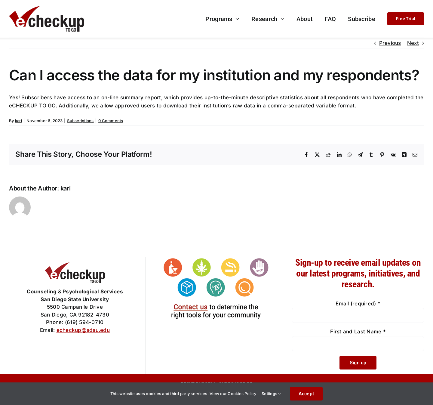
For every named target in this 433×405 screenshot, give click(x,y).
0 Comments (110, 120)
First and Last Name (357, 332)
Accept (306, 394)
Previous (390, 43)
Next (413, 43)
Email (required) (358, 304)
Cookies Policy (242, 393)
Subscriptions (80, 120)
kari (18, 120)
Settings (271, 393)
